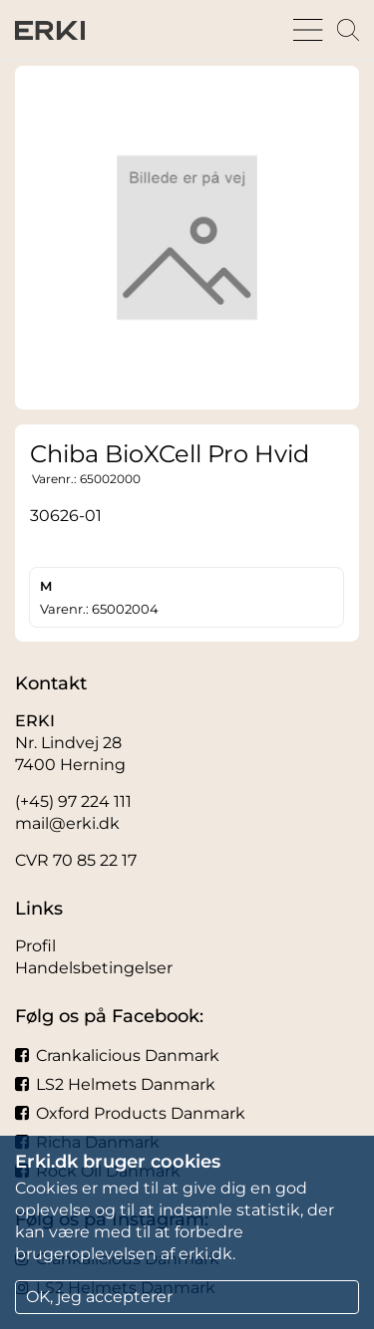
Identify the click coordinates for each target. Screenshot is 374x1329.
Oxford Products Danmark (130, 1113)
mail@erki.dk (67, 823)
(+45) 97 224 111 (73, 801)
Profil (35, 945)
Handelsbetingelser (94, 967)
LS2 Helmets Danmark (115, 1084)
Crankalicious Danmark (117, 1055)
